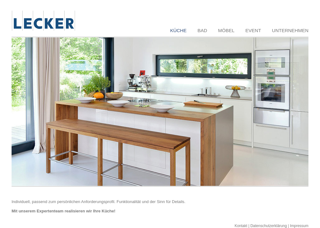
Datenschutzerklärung (268, 226)
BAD (202, 30)
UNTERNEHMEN (290, 30)
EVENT (253, 30)
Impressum (299, 226)
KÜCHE (178, 30)
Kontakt (241, 226)
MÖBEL (226, 30)
